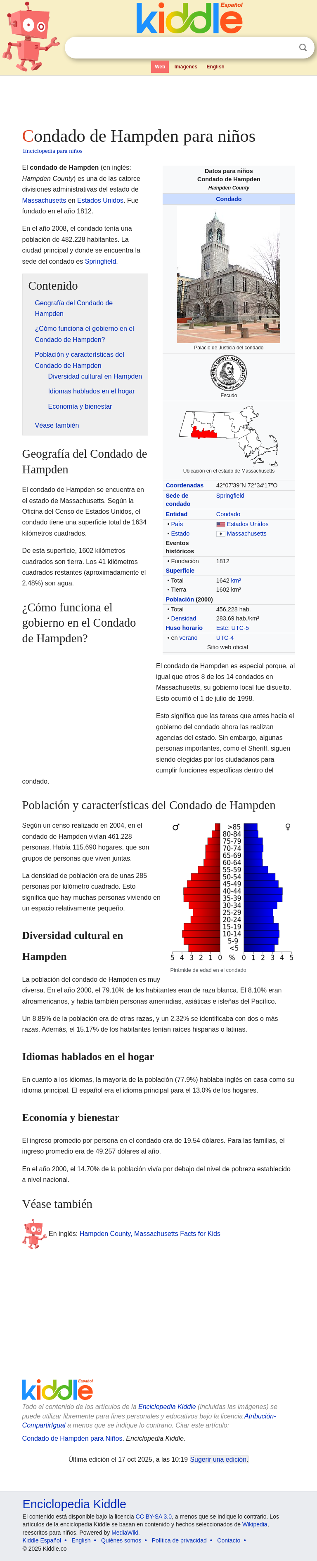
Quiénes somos (121, 1540)
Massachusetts (247, 533)
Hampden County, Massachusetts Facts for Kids (150, 1233)
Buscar (303, 47)
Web (160, 67)
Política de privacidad (179, 1540)
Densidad (183, 618)
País (177, 524)
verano (188, 637)
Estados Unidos (248, 524)
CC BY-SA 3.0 (154, 1516)
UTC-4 (225, 637)
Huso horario (184, 628)
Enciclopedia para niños (53, 150)
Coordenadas (184, 485)
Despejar (286, 48)
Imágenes (186, 67)
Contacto (228, 1540)
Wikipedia (254, 1524)
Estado (180, 533)
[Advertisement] (158, 99)
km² (236, 580)
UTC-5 (240, 628)
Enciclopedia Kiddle (167, 1406)
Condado (228, 199)
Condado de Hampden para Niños (72, 1438)
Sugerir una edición (218, 1459)
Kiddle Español (42, 1540)
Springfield (230, 495)
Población (180, 599)
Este (222, 628)
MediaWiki (124, 1532)
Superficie (180, 570)
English (216, 67)
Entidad (176, 514)
